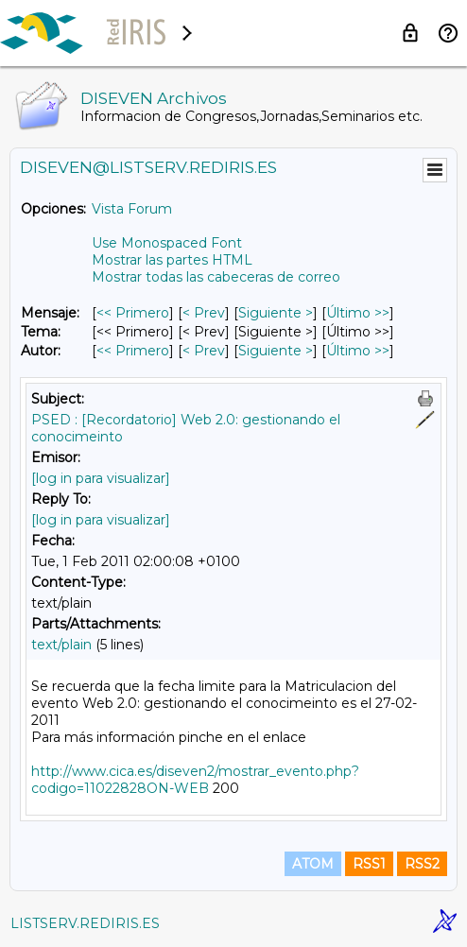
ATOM (313, 863)
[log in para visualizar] (100, 478)
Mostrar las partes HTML (172, 259)
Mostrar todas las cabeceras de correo (216, 276)
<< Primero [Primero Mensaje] (132, 312)
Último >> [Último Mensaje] (357, 312)
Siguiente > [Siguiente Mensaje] (275, 312)
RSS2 (422, 863)
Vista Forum (132, 208)
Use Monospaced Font (167, 242)
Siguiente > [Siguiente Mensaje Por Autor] (275, 350)
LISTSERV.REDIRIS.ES (85, 923)
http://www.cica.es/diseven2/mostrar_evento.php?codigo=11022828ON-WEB (195, 780)
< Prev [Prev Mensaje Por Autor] (203, 350)
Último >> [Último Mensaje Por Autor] (357, 350)
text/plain (61, 644)
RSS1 (369, 863)
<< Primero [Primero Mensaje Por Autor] (132, 350)
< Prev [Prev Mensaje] (203, 312)
